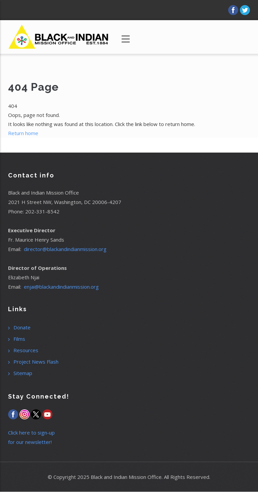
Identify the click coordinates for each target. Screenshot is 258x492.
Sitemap (22, 373)
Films (19, 338)
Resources (25, 350)
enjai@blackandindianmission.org (61, 286)
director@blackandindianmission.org (65, 249)
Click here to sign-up (31, 432)
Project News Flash (35, 361)
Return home (23, 133)
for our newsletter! (30, 442)
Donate (22, 327)
